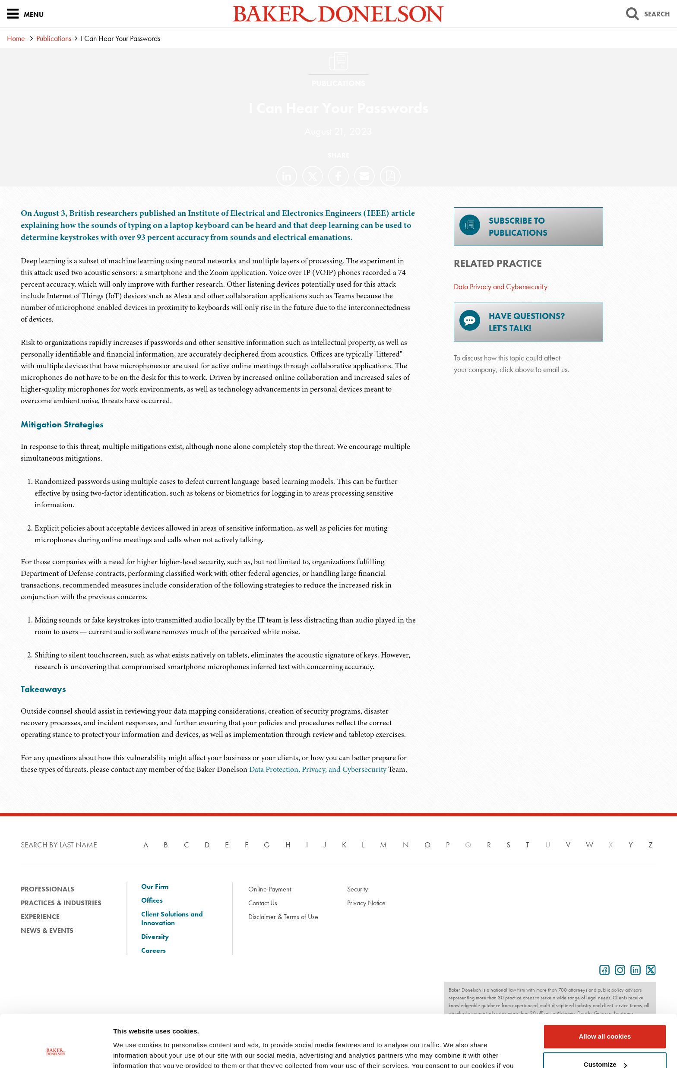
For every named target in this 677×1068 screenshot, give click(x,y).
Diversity (155, 936)
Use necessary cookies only (605, 1044)
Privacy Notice (366, 902)
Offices (152, 900)
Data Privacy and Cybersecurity (500, 286)
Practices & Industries (61, 902)
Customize (605, 1015)
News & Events (47, 930)
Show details (133, 1051)
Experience (40, 916)
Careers (153, 950)
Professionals (47, 889)
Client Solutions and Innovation (172, 918)
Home (16, 38)
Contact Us (262, 902)
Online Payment (269, 889)
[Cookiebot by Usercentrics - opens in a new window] (56, 1051)
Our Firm (154, 886)
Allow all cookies (605, 987)
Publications (53, 38)
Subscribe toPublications (503, 226)
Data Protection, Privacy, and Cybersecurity (317, 769)
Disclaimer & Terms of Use (283, 916)
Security (357, 889)
